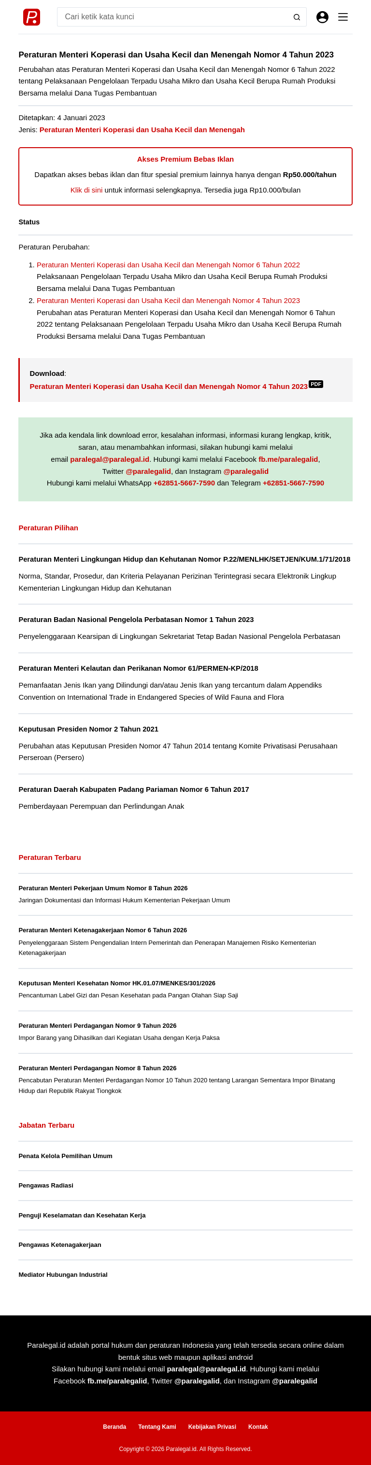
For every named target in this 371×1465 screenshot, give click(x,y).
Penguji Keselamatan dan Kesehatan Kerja (81, 1215)
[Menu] (343, 17)
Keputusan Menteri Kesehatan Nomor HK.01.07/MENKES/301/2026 (116, 983)
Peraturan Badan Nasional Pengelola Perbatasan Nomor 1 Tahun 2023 (136, 619)
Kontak (258, 1427)
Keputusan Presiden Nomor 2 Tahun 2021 (88, 729)
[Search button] (297, 17)
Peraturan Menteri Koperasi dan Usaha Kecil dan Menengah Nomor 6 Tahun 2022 (168, 265)
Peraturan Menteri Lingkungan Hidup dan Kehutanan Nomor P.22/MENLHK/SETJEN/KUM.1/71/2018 (184, 559)
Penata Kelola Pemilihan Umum (65, 1156)
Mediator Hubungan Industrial (62, 1274)
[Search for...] (172, 17)
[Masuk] (322, 17)
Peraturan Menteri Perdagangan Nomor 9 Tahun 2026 (97, 1025)
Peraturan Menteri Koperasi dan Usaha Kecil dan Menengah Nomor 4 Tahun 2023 (168, 300)
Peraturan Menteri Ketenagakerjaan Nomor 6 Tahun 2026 (102, 930)
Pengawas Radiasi (45, 1185)
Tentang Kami (157, 1427)
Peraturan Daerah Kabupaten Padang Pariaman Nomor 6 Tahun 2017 (133, 789)
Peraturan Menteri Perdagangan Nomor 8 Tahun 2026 (97, 1068)
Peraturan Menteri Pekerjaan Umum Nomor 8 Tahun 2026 (102, 888)
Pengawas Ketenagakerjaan (59, 1244)
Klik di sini (87, 190)
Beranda (114, 1427)
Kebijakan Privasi (212, 1427)
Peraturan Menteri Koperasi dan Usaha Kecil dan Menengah (142, 129)
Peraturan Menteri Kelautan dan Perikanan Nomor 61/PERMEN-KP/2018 (138, 668)
